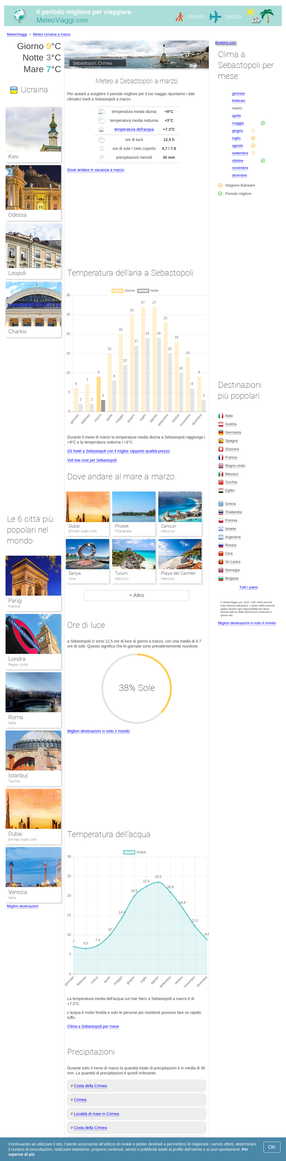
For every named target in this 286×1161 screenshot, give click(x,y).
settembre (240, 153)
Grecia (230, 504)
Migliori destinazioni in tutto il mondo (98, 731)
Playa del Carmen (178, 573)
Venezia (17, 892)
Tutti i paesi (248, 587)
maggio (238, 123)
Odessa (17, 214)
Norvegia (232, 570)
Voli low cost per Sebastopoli (92, 460)
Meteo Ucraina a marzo (52, 34)
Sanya (75, 573)
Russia (230, 545)
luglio (236, 138)
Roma (15, 717)
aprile (236, 116)
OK (272, 1147)
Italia (12, 723)
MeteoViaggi (17, 34)
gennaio (238, 93)
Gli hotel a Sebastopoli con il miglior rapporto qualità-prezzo (118, 451)
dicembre (239, 175)
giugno (237, 131)
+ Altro (136, 595)
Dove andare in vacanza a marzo (95, 170)
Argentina (233, 537)
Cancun (168, 526)
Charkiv (17, 331)
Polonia (231, 520)
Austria (230, 424)
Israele (230, 529)
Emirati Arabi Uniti (22, 839)
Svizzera (232, 449)
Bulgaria (232, 578)
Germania (233, 432)
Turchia (14, 781)
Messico (232, 474)
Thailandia (233, 512)
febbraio (238, 101)
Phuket (122, 526)
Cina (229, 553)
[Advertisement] (136, 215)
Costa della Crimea (90, 1086)
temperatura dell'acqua (134, 129)
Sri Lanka (232, 562)
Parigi (15, 600)
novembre (240, 168)
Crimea (80, 1099)
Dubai (74, 526)
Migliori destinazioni (22, 906)
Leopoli (17, 273)
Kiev (13, 156)
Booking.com (225, 43)
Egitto (229, 490)
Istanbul (17, 775)
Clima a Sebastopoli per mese (93, 1026)
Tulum (121, 573)
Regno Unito (18, 665)
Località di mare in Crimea (96, 1114)
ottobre (237, 160)
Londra (17, 659)
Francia (14, 606)
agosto (237, 145)
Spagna (231, 441)
